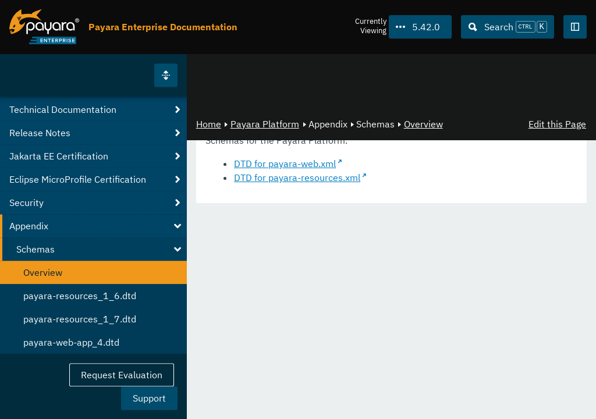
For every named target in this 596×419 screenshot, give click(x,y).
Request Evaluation (121, 375)
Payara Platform (264, 124)
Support (149, 398)
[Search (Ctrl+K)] (507, 26)
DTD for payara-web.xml (285, 163)
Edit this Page (557, 124)
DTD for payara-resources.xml (297, 177)
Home (208, 124)
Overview (423, 124)
